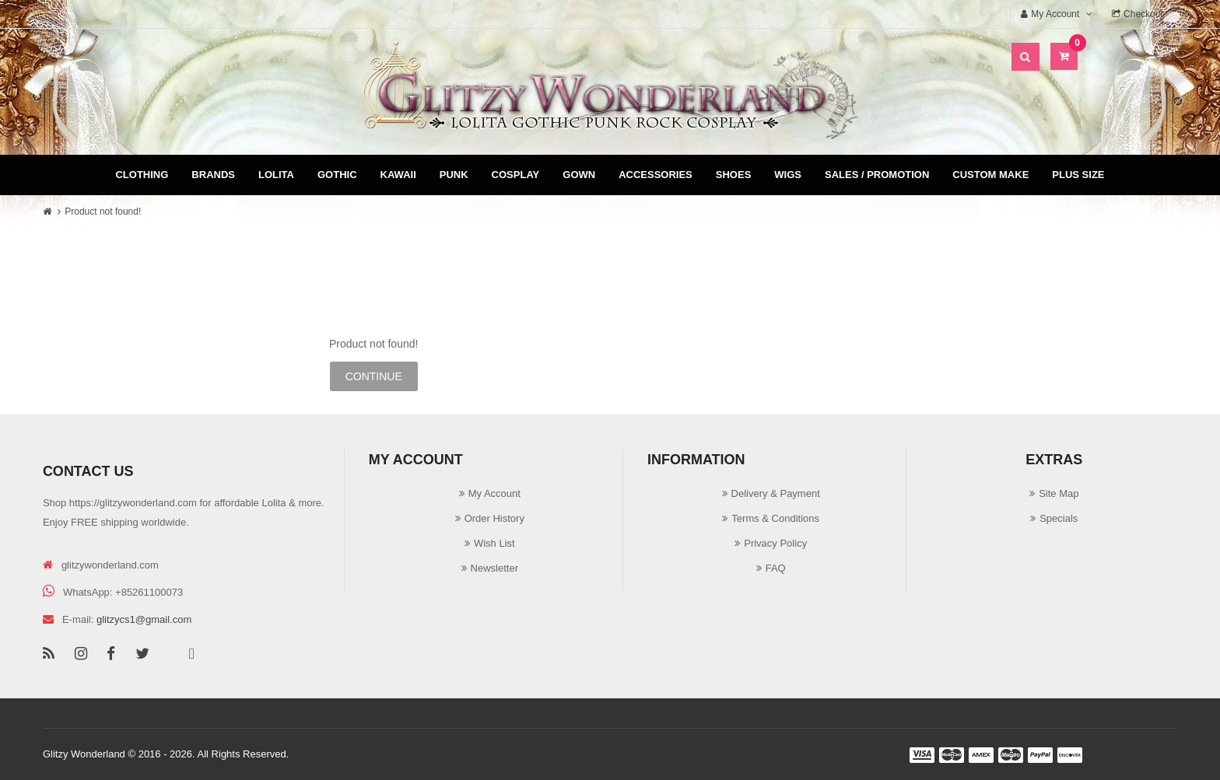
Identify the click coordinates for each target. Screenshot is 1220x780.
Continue (373, 376)
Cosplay (516, 174)
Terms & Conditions (775, 518)
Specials (1058, 518)
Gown (579, 174)
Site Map (1058, 493)
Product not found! (103, 211)
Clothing (141, 174)
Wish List (494, 543)
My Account (494, 493)
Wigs (787, 174)
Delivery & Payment (775, 493)
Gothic (337, 174)
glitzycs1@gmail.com (143, 619)
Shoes (734, 174)
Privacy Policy (775, 543)
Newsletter (494, 568)
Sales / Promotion (877, 174)
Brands (213, 174)
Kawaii (398, 174)
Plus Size (1078, 174)
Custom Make (990, 174)
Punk (454, 174)
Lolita (276, 174)
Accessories (655, 174)
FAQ (776, 568)
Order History (494, 518)
